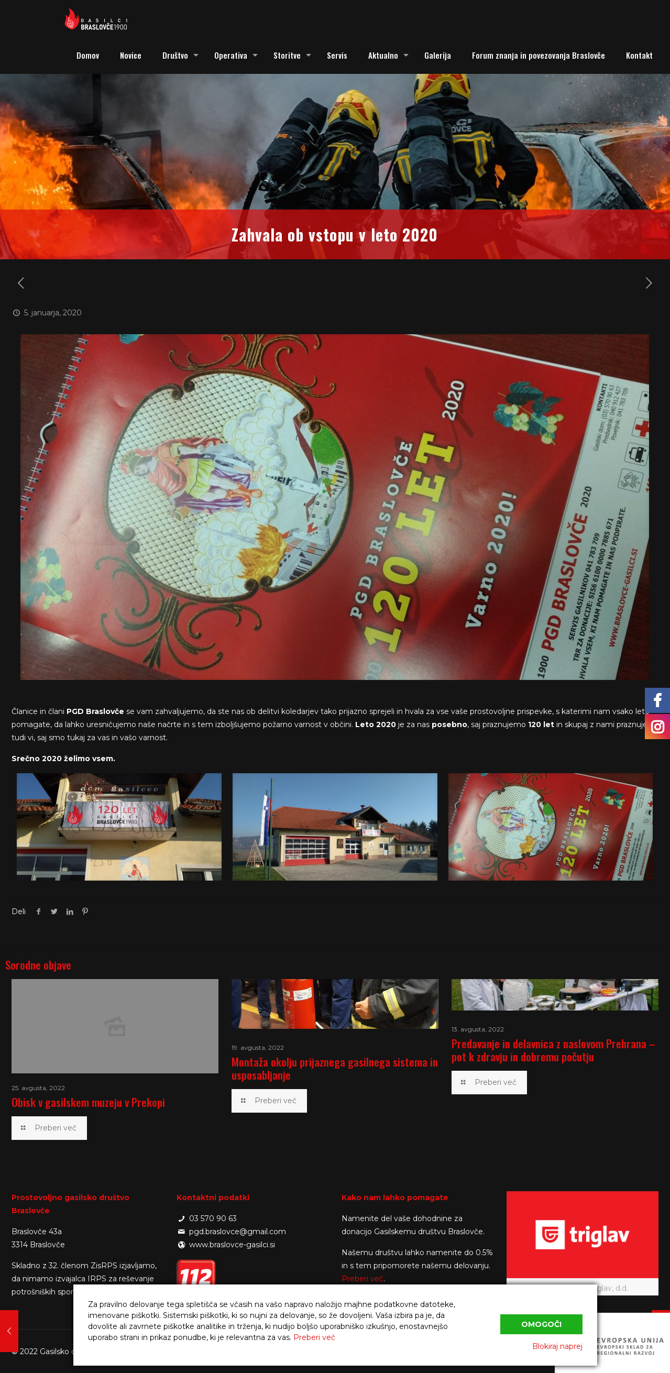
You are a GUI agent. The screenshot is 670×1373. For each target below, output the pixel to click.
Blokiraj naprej (557, 1346)
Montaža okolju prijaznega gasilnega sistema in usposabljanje (335, 1068)
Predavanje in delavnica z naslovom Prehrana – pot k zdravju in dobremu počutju (553, 1049)
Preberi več (362, 1278)
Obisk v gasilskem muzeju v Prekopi (88, 1102)
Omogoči (541, 1324)
